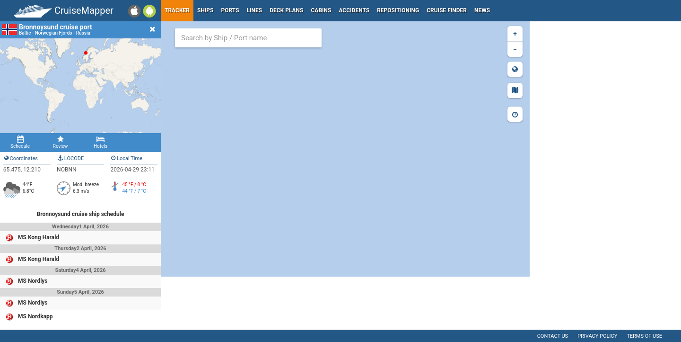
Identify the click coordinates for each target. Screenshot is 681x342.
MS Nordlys (33, 281)
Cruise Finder (447, 10)
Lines (254, 10)
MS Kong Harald (38, 237)
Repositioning (398, 10)
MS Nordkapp (35, 316)
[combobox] (248, 37)
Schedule (20, 142)
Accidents (354, 10)
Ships (205, 10)
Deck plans (286, 10)
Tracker (177, 10)
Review (60, 142)
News (482, 10)
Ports (230, 10)
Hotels (100, 142)
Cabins (321, 10)
